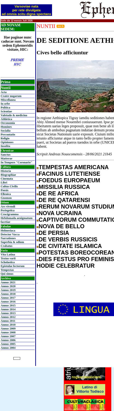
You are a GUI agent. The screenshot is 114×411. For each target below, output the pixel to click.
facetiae (5, 222)
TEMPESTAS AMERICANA (74, 167)
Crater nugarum (11, 96)
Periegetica (7, 210)
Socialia (5, 130)
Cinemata (7, 178)
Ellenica (6, 194)
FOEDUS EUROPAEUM (69, 180)
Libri (4, 182)
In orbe (5, 103)
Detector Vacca (10, 234)
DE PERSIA (54, 233)
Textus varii (8, 258)
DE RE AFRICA (59, 193)
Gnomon (6, 197)
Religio (5, 138)
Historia (6, 171)
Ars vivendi (8, 206)
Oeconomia (8, 123)
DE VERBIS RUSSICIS (68, 239)
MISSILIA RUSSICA (64, 187)
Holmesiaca (8, 230)
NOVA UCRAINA (60, 213)
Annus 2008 (8, 332)
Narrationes (8, 238)
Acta (4, 92)
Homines (6, 126)
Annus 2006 (8, 340)
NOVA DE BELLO (62, 226)
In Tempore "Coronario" (16, 162)
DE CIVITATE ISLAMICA (70, 246)
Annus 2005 (8, 344)
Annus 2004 (8, 347)
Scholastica (8, 262)
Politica (5, 107)
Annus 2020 (8, 286)
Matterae (6, 158)
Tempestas (7, 270)
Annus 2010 (8, 324)
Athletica (6, 119)
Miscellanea (8, 99)
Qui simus (7, 273)
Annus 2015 (8, 305)
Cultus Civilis (9, 186)
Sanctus (5, 154)
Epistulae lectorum (12, 266)
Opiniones (7, 142)
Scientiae (6, 111)
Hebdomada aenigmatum (16, 218)
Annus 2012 (8, 317)
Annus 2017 (8, 297)
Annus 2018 (8, 294)
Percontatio (8, 134)
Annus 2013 (8, 313)
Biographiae (8, 174)
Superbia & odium (12, 242)
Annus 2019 (8, 290)
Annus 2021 (8, 282)
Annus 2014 (8, 309)
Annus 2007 (8, 336)
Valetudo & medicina (14, 115)
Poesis (4, 190)
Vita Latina (8, 254)
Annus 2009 (8, 328)
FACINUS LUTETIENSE (69, 174)
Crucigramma (10, 214)
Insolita (5, 146)
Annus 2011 (8, 320)
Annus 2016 (8, 301)
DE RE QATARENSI (64, 200)
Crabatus (6, 246)
